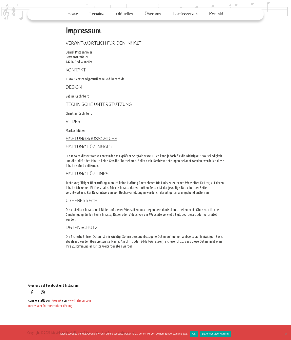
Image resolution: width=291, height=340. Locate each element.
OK (194, 333)
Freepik (56, 300)
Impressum (34, 306)
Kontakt (216, 14)
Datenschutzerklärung (57, 306)
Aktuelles (124, 14)
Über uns (153, 14)
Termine (97, 14)
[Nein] (286, 334)
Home (72, 14)
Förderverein (185, 14)
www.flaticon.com (79, 300)
